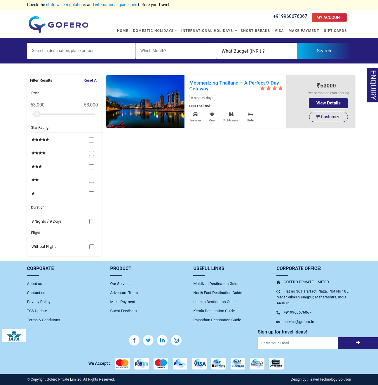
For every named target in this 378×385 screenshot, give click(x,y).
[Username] (81, 51)
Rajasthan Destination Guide (217, 320)
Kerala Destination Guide (214, 311)
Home (122, 31)
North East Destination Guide (217, 293)
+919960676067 (290, 16)
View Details (328, 103)
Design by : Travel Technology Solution (321, 379)
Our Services (121, 283)
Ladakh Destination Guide (214, 302)
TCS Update (37, 311)
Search (324, 51)
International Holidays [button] (207, 31)
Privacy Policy (38, 302)
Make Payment (304, 31)
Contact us (36, 293)
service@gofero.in (299, 321)
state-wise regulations (66, 4)
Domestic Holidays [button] (154, 31)
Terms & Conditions (43, 320)
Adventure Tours (124, 293)
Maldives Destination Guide (216, 283)
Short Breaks (255, 31)
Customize (328, 116)
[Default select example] (256, 51)
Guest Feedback (123, 311)
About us (34, 283)
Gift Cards (335, 31)
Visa (279, 31)
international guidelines (116, 4)
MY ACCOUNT (329, 17)
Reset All (91, 80)
